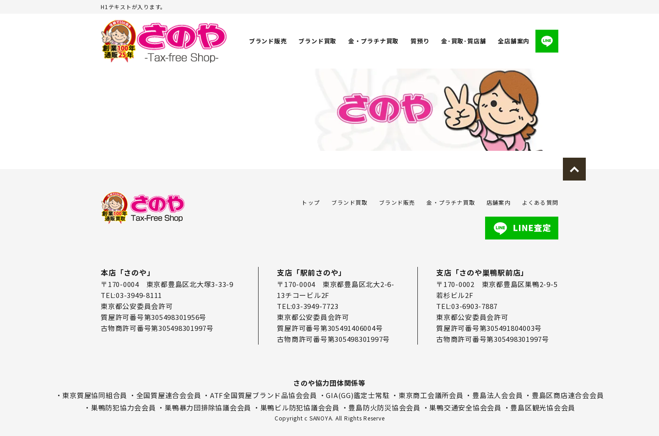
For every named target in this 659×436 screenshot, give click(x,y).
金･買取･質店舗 (463, 41)
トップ (311, 202)
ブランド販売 (268, 41)
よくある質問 (540, 202)
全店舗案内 (513, 41)
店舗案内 (498, 202)
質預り (420, 41)
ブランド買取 (318, 41)
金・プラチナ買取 (373, 41)
